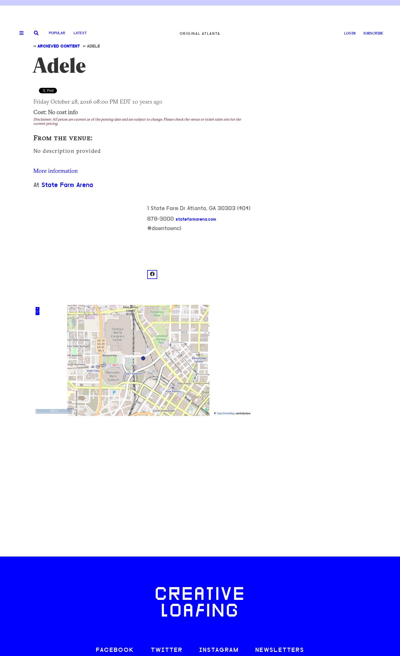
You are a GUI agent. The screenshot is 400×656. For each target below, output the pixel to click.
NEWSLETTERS (279, 650)
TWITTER (166, 650)
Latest (80, 33)
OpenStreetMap (226, 413)
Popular (57, 33)
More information (55, 170)
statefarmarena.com (196, 219)
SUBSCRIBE (373, 33)
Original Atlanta (200, 33)
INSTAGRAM (219, 650)
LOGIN (350, 33)
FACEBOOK (115, 650)
